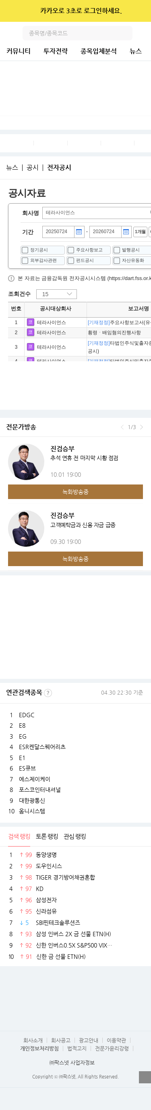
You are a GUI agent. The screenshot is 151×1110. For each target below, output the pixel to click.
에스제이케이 (34, 779)
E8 (22, 725)
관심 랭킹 (75, 836)
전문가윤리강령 (112, 1048)
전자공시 (59, 167)
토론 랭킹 (47, 836)
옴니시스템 (32, 811)
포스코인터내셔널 (40, 789)
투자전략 (55, 51)
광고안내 (88, 1040)
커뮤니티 (18, 51)
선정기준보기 (48, 693)
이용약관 (116, 1040)
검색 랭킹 (19, 836)
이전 (122, 427)
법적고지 (77, 1048)
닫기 (139, 11)
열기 (145, 1077)
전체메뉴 (144, 33)
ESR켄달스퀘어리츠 (42, 747)
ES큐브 (27, 768)
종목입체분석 (99, 51)
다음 (141, 427)
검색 (125, 33)
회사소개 (33, 1040)
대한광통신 (32, 800)
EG (23, 736)
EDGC (26, 715)
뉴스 (136, 51)
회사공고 (60, 1040)
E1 (22, 757)
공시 (33, 167)
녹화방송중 (75, 492)
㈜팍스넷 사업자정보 (72, 1062)
